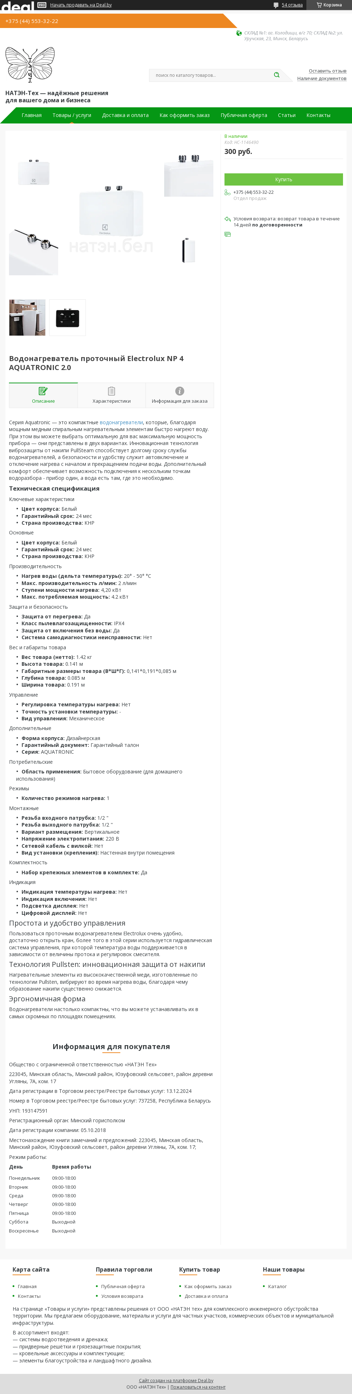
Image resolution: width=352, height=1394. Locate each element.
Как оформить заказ (184, 115)
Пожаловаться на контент (198, 1387)
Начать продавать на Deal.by (81, 5)
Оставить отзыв (328, 71)
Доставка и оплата (125, 115)
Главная (32, 115)
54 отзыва (292, 5)
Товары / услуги (71, 115)
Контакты (318, 115)
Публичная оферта (244, 115)
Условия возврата (122, 1296)
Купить (283, 179)
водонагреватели (121, 422)
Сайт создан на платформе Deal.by (176, 1380)
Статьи (287, 115)
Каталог (277, 1286)
